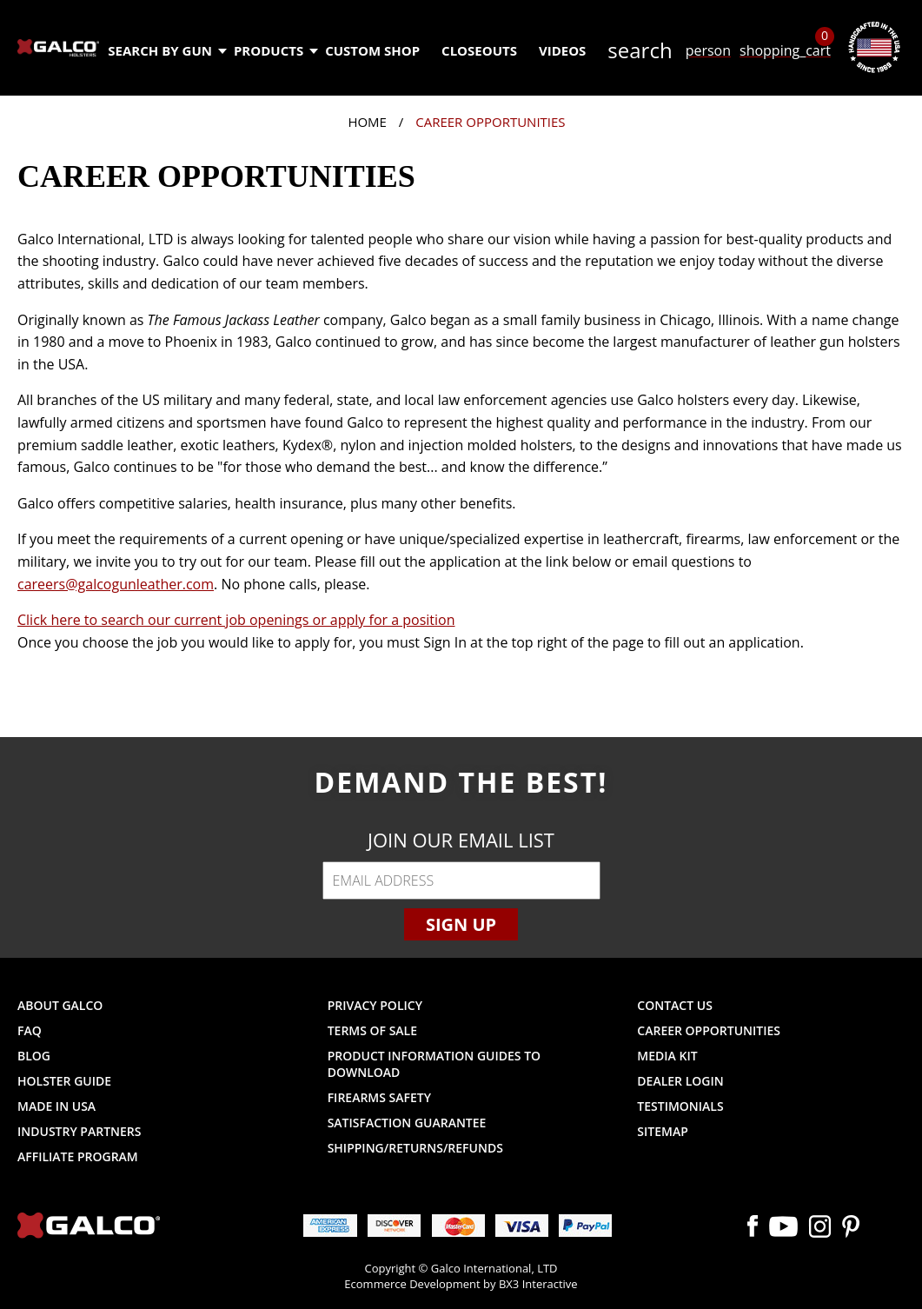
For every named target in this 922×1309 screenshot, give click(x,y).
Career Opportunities (708, 1030)
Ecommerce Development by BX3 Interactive (460, 1284)
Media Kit (667, 1055)
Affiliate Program (77, 1156)
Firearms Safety (379, 1097)
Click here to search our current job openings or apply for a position (236, 619)
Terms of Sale (372, 1030)
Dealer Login (680, 1081)
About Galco (60, 1005)
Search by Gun (166, 50)
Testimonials (680, 1106)
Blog (33, 1055)
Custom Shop (372, 50)
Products (275, 50)
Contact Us (675, 1005)
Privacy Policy (375, 1005)
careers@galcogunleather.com (115, 584)
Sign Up (461, 924)
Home (367, 121)
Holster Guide (64, 1081)
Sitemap (662, 1131)
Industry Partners (79, 1131)
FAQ (29, 1030)
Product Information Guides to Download (434, 1063)
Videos (562, 50)
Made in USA (56, 1106)
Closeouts (479, 50)
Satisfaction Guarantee (407, 1122)
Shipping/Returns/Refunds (415, 1148)
